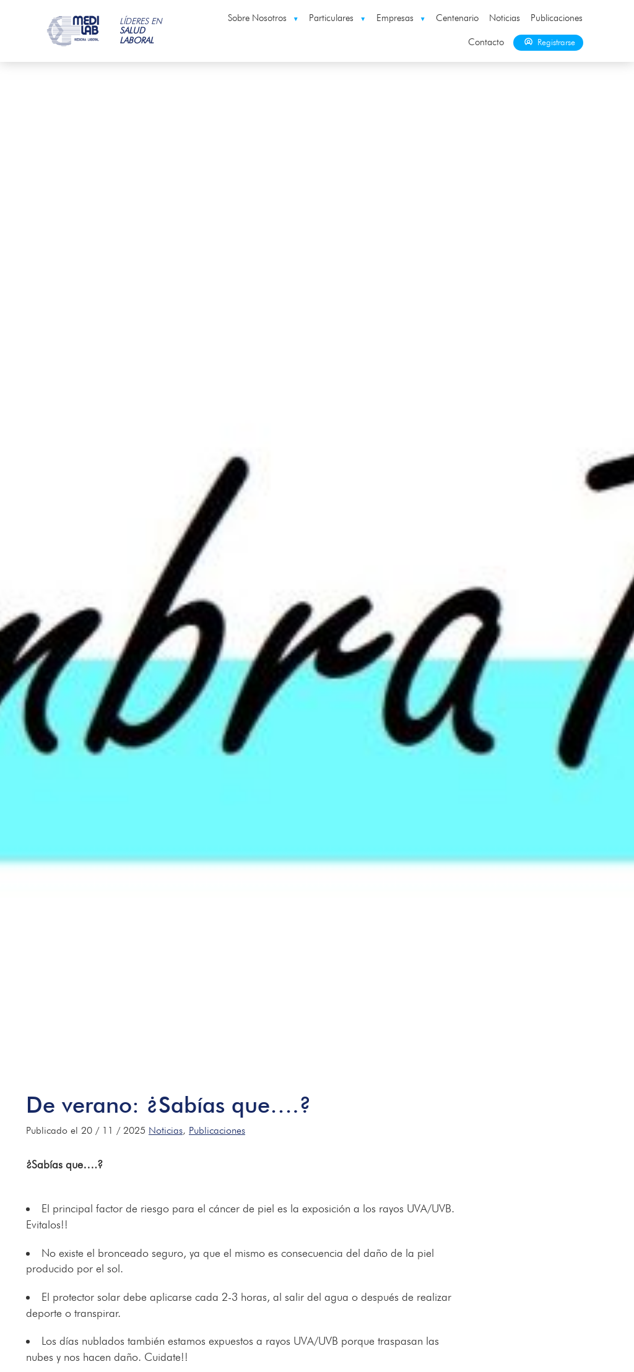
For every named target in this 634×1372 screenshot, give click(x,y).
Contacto (486, 42)
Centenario (457, 18)
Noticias (504, 18)
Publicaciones (557, 18)
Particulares (337, 18)
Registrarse (548, 42)
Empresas (401, 18)
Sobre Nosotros (263, 18)
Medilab (73, 31)
